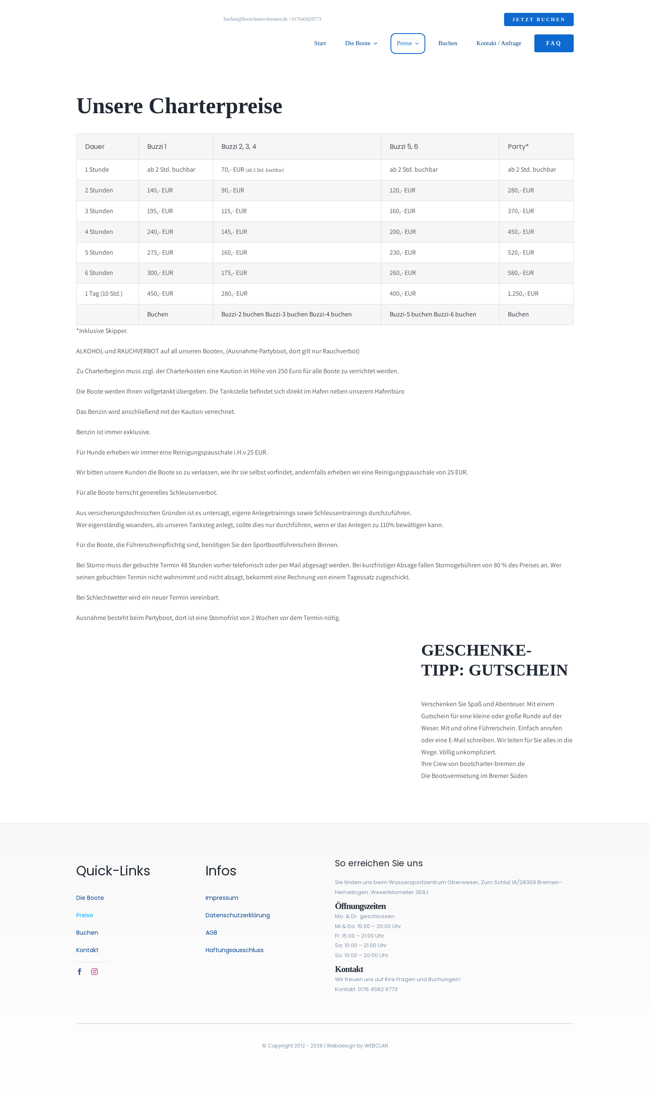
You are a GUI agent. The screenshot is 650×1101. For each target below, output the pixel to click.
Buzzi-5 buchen (411, 314)
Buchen (157, 314)
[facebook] (79, 971)
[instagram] (94, 971)
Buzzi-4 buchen (330, 314)
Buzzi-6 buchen (455, 314)
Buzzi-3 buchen (286, 314)
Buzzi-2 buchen (242, 314)
